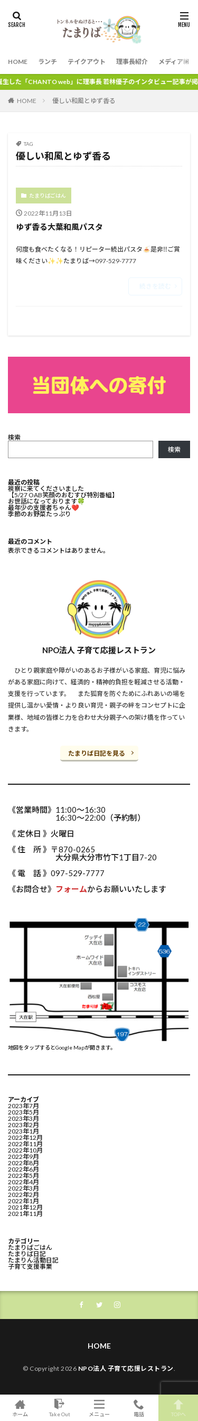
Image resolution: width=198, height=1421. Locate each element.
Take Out (59, 1408)
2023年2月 (23, 1125)
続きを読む (155, 286)
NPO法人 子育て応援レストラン (126, 1368)
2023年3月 (23, 1118)
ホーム (20, 1408)
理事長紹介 (132, 62)
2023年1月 (23, 1131)
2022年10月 (25, 1150)
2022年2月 (23, 1195)
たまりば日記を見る (96, 753)
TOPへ (178, 1408)
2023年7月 (23, 1106)
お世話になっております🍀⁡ (46, 501)
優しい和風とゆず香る (84, 101)
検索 (14, 437)
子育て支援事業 (30, 1266)
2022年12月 (25, 1137)
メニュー (99, 1408)
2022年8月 (23, 1163)
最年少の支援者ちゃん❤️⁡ (43, 508)
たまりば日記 (27, 1254)
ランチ (47, 62)
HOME (17, 62)
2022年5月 (23, 1175)
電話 (138, 1408)
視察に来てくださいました (46, 489)
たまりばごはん (47, 195)
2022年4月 (23, 1182)
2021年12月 (25, 1207)
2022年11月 (25, 1144)
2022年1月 (23, 1201)
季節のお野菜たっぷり (39, 514)
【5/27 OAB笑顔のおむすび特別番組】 (63, 495)
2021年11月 (25, 1214)
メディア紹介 (177, 62)
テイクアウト (87, 62)
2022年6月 (23, 1169)
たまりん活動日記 (33, 1260)
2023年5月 (23, 1112)
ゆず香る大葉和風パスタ (59, 226)
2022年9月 (23, 1156)
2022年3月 (23, 1188)
